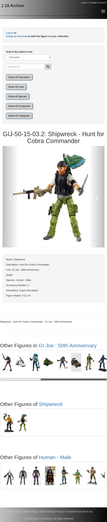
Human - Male (55, 457)
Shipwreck (51, 404)
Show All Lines (16, 86)
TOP (41, 511)
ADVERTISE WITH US (80, 511)
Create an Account (16, 36)
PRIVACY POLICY (56, 511)
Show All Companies (19, 106)
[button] (10, 196)
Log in (84, 2)
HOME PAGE (30, 511)
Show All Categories (19, 115)
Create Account (98, 2)
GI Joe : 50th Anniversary (67, 345)
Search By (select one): (19, 51)
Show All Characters (19, 77)
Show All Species (17, 96)
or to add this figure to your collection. (37, 34)
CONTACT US (13, 511)
